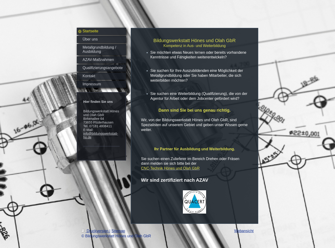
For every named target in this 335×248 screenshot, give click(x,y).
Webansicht (244, 231)
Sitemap (118, 231)
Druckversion (95, 231)
